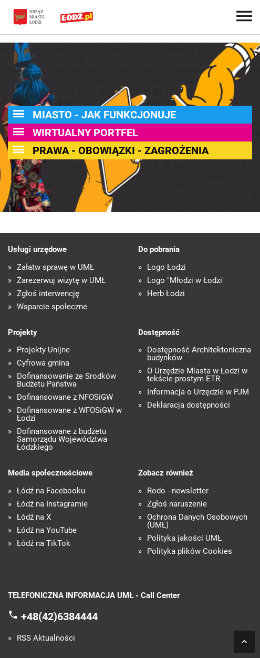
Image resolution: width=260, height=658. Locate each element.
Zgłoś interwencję (48, 294)
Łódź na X (34, 517)
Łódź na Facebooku (51, 491)
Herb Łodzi (166, 294)
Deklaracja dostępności (188, 405)
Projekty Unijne (43, 350)
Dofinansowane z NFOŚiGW (65, 397)
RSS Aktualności (46, 638)
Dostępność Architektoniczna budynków (199, 354)
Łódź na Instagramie (52, 504)
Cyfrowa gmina (43, 363)
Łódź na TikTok (43, 544)
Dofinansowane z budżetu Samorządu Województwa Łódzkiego (62, 439)
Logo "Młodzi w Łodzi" (186, 281)
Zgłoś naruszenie (177, 504)
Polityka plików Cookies (189, 551)
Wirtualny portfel (85, 132)
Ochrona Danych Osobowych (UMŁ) (197, 521)
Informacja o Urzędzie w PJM (198, 392)
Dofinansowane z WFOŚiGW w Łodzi (69, 414)
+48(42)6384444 (59, 616)
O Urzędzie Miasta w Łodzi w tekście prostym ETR (197, 375)
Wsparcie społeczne (52, 307)
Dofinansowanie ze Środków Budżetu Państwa (66, 380)
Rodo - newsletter (178, 491)
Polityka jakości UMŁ (184, 538)
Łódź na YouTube (47, 530)
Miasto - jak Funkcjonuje (104, 114)
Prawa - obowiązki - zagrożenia (121, 150)
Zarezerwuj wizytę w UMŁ (61, 281)
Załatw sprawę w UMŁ (55, 267)
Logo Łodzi (166, 267)
